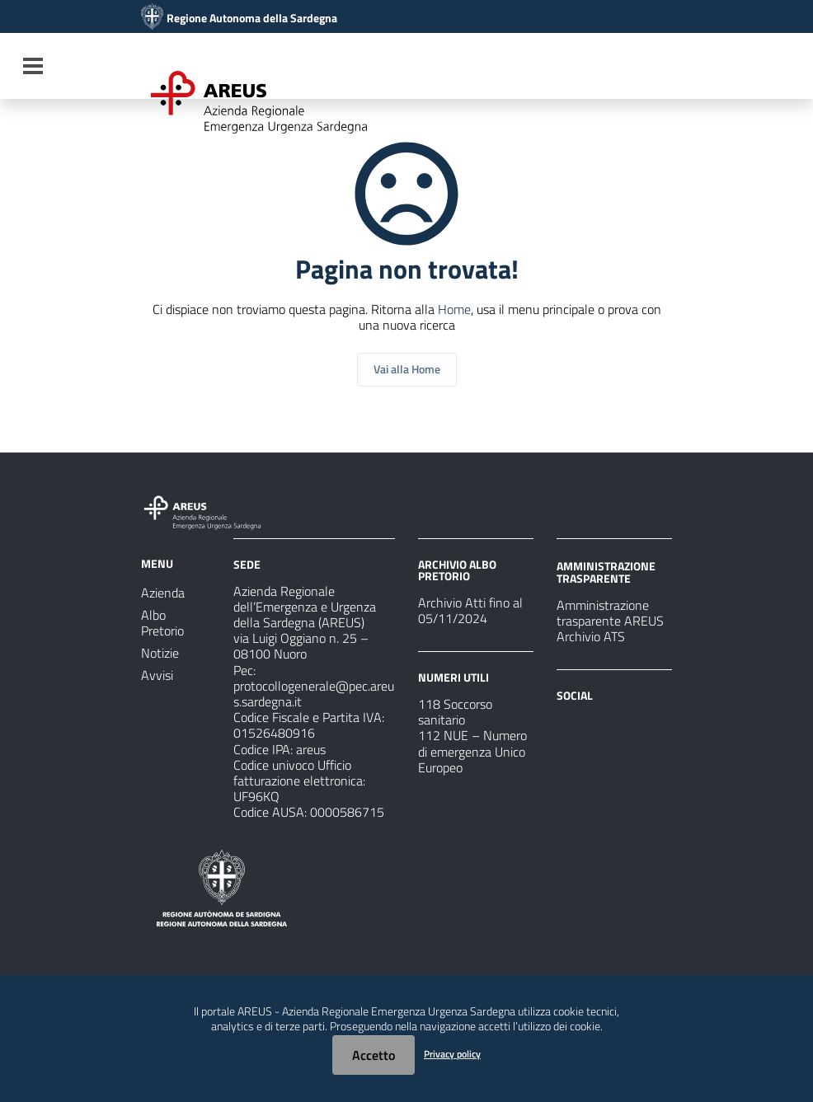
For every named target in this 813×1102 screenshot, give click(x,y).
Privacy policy (452, 1054)
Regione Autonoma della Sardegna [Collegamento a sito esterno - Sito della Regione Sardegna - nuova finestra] (252, 18)
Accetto (373, 1055)
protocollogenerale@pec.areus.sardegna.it (313, 693)
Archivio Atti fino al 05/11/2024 (470, 610)
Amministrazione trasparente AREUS (610, 613)
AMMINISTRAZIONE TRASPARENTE (606, 571)
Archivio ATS (591, 636)
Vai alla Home (407, 368)
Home (454, 309)
